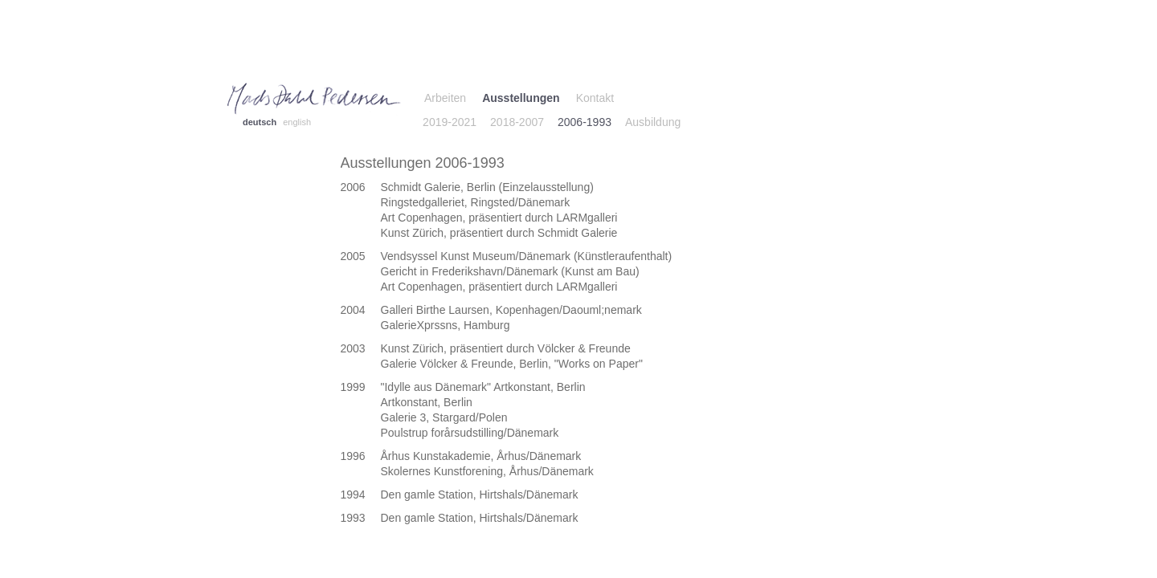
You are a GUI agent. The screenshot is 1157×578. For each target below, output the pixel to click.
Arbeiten (445, 98)
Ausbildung (653, 122)
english (297, 122)
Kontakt (595, 98)
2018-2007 (517, 122)
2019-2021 (449, 122)
